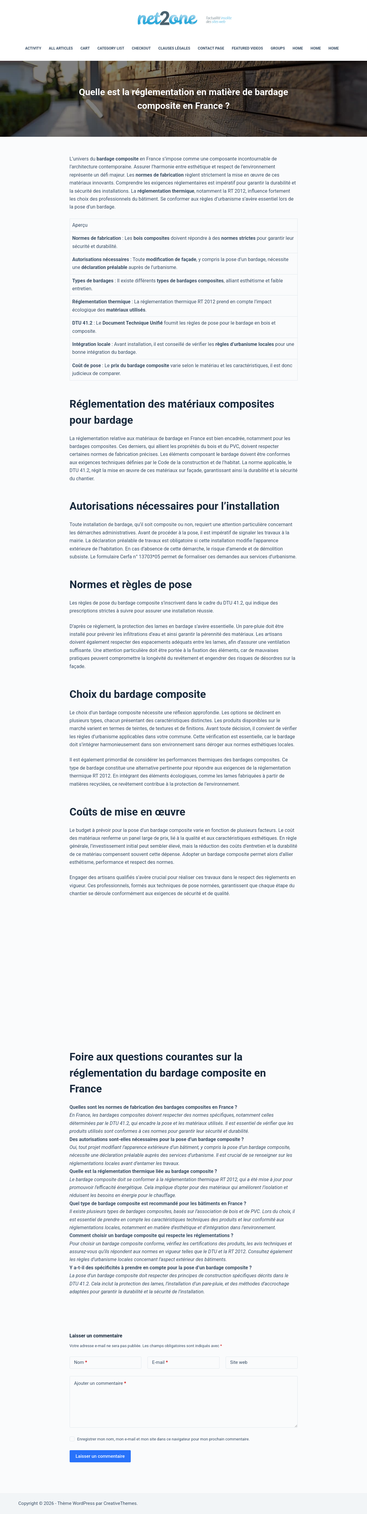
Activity (33, 48)
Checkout (141, 48)
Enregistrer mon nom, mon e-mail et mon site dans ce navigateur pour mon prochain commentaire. (163, 1439)
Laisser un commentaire (100, 1456)
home (298, 48)
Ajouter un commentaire (100, 1383)
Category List (110, 48)
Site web (239, 1362)
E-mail (160, 1362)
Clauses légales (174, 48)
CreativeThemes (120, 1503)
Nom (80, 1362)
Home (315, 48)
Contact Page (211, 48)
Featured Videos (247, 48)
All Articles (61, 48)
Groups (278, 48)
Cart (85, 48)
